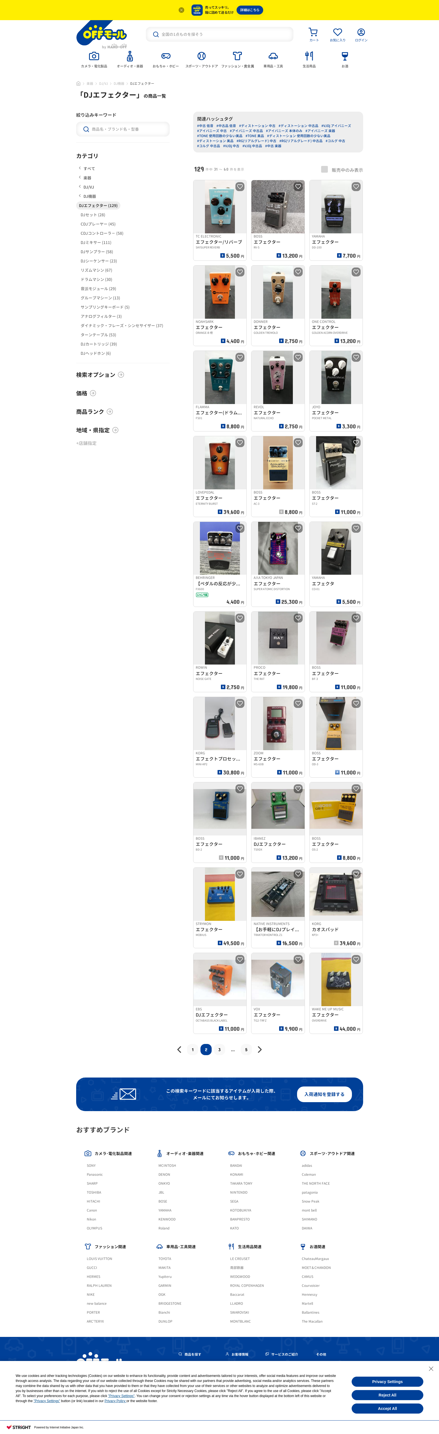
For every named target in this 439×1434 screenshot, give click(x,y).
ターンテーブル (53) (98, 334)
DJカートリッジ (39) (99, 344)
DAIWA (307, 1228)
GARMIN (164, 1285)
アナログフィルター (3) (101, 316)
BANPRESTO (240, 1219)
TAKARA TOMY (241, 1183)
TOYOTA (164, 1258)
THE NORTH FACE (316, 1183)
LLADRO (236, 1303)
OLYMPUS (94, 1228)
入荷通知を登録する (324, 1094)
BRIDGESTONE (169, 1303)
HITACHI (93, 1201)
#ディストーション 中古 (257, 125)
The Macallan (312, 1321)
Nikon (91, 1219)
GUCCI (92, 1267)
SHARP (92, 1183)
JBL (161, 1192)
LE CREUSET (240, 1258)
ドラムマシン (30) (96, 279)
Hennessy (309, 1294)
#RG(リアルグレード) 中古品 (301, 141)
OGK (161, 1294)
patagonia (310, 1192)
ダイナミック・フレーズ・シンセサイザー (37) (122, 325)
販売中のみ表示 (342, 169)
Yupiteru (165, 1276)
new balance (97, 1303)
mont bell (309, 1210)
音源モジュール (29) (98, 288)
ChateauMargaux (315, 1258)
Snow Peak (310, 1201)
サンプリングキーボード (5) (105, 307)
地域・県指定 (97, 430)
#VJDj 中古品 (252, 146)
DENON (164, 1174)
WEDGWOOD (240, 1276)
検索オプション (100, 375)
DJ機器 (119, 83)
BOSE (162, 1201)
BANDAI (236, 1165)
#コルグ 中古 (335, 141)
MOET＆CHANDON (316, 1267)
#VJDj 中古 (231, 146)
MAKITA (164, 1267)
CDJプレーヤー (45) (98, 224)
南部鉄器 (237, 1267)
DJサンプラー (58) (97, 251)
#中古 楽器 (273, 146)
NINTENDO (238, 1192)
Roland (163, 1228)
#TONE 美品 (255, 135)
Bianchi (164, 1312)
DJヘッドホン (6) (96, 353)
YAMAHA (164, 1210)
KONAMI (236, 1174)
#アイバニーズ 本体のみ (284, 130)
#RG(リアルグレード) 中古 (256, 141)
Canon (92, 1210)
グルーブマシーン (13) (100, 298)
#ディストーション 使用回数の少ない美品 (298, 135)
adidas (307, 1165)
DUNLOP (165, 1321)
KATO (234, 1228)
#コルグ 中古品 (208, 146)
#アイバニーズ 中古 (212, 130)
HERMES (93, 1276)
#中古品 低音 (226, 125)
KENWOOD (167, 1219)
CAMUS (307, 1276)
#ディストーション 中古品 (298, 125)
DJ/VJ (103, 83)
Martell (307, 1303)
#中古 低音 (205, 125)
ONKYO (164, 1183)
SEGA (234, 1201)
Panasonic (95, 1174)
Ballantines (310, 1312)
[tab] (94, 59)
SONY (91, 1165)
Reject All (387, 1395)
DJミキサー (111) (96, 242)
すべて (87, 168)
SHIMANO (309, 1219)
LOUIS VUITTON (99, 1258)
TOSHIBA (94, 1192)
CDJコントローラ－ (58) (102, 233)
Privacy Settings (387, 1381)
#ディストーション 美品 (215, 141)
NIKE (91, 1294)
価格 (86, 393)
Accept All (387, 1408)
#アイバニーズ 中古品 (246, 130)
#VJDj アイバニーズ (336, 125)
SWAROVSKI (239, 1312)
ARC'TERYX (95, 1321)
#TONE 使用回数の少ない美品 (219, 135)
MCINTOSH (167, 1165)
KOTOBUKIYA (240, 1210)
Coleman (309, 1174)
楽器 (90, 83)
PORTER (93, 1312)
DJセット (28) (93, 214)
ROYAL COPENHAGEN (247, 1285)
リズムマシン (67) (96, 270)
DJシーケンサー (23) (99, 261)
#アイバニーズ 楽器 (320, 130)
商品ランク (94, 412)
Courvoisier (311, 1285)
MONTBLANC (240, 1321)
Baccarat (237, 1294)
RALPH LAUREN (99, 1285)
